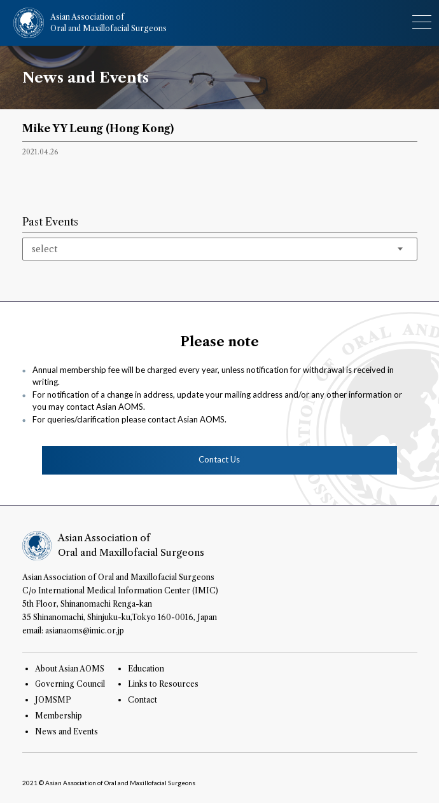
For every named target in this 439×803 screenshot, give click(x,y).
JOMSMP (53, 700)
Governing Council (70, 684)
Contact (142, 700)
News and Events (66, 731)
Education (146, 668)
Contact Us (219, 459)
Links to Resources (163, 684)
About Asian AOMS (69, 668)
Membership (58, 715)
